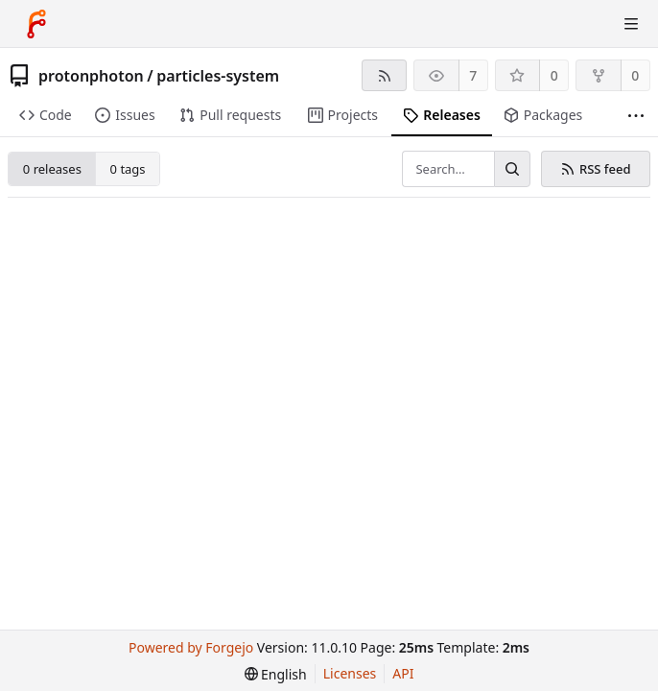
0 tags (128, 169)
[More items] (636, 115)
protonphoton (91, 75)
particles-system (217, 75)
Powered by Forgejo (191, 647)
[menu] (276, 674)
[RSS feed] (384, 75)
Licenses (350, 673)
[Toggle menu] (631, 24)
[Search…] (512, 169)
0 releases (52, 169)
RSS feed (595, 169)
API (402, 673)
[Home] (36, 24)
